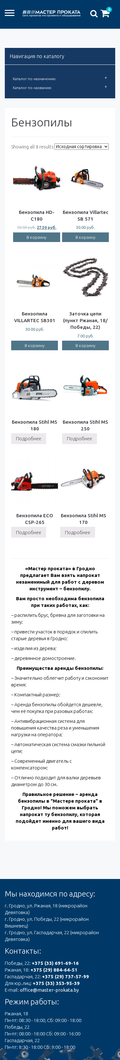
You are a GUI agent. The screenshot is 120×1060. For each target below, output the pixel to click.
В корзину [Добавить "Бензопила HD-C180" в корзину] (36, 237)
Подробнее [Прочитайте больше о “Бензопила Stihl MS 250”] (79, 438)
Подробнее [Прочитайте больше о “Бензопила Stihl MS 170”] (77, 532)
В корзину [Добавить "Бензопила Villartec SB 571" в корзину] (85, 237)
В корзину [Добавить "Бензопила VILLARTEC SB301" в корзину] (34, 345)
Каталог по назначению (34, 79)
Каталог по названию (32, 88)
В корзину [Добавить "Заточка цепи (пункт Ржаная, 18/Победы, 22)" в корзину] (85, 345)
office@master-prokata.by (49, 990)
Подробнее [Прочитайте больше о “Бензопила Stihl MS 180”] (28, 438)
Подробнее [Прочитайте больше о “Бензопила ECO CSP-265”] (28, 532)
